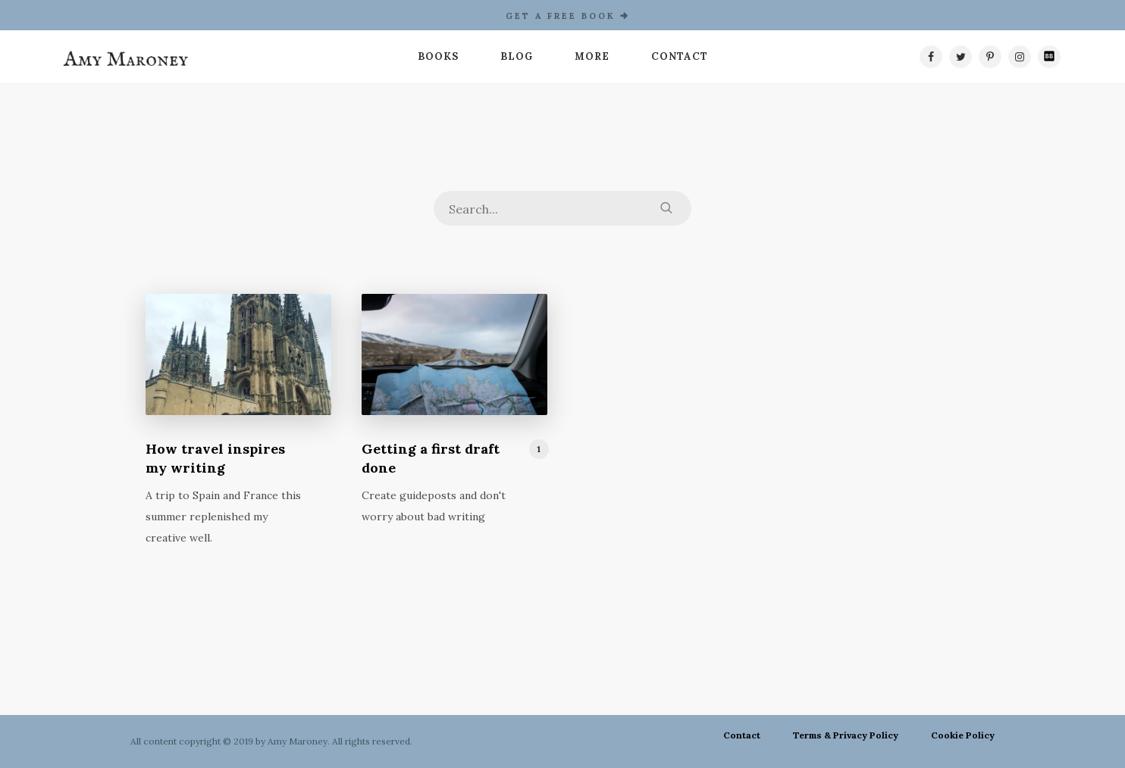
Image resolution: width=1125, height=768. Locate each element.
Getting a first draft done (431, 458)
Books (438, 56)
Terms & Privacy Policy (845, 735)
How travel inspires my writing (215, 458)
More (592, 56)
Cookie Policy (963, 735)
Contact (679, 56)
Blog (516, 56)
